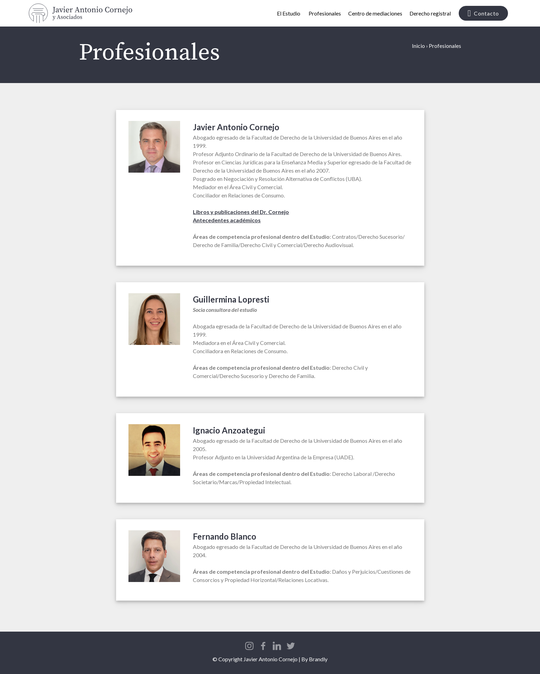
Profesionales (325, 13)
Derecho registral (430, 13)
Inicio (418, 45)
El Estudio (289, 13)
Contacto (483, 13)
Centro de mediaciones (375, 13)
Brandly (318, 659)
